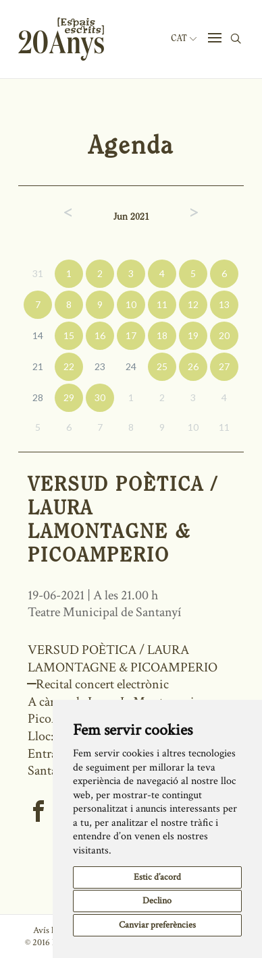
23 (100, 366)
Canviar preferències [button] (157, 925)
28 (37, 397)
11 (162, 304)
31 (37, 273)
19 (193, 335)
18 (162, 335)
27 (224, 366)
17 (131, 335)
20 (224, 335)
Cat (183, 38)
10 (131, 304)
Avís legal (50, 930)
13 (224, 304)
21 (37, 366)
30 (100, 397)
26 (193, 366)
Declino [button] (157, 901)
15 (68, 335)
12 (193, 304)
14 (37, 335)
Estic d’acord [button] (157, 877)
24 (131, 366)
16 (100, 335)
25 (162, 366)
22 (68, 366)
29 (68, 397)
